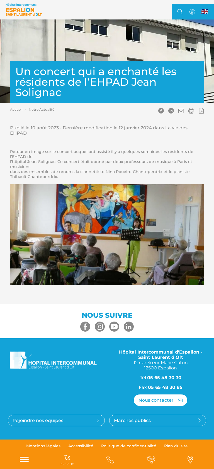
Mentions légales (43, 445)
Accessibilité (80, 445)
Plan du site (176, 445)
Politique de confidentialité (128, 445)
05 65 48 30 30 (164, 377)
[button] (181, 110)
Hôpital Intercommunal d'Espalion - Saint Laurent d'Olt (160, 360)
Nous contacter (160, 400)
